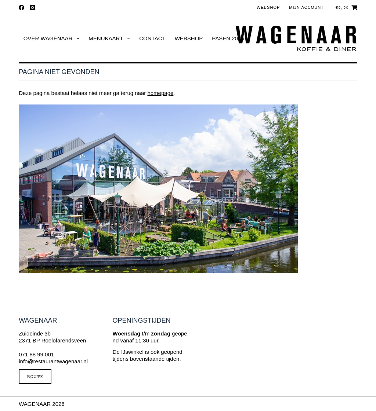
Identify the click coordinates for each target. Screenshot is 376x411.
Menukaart (110, 38)
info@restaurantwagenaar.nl (53, 361)
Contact (152, 38)
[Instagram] (32, 7)
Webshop (268, 7)
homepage (160, 93)
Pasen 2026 (228, 38)
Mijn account (306, 7)
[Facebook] (21, 7)
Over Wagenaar (53, 38)
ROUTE (35, 376)
